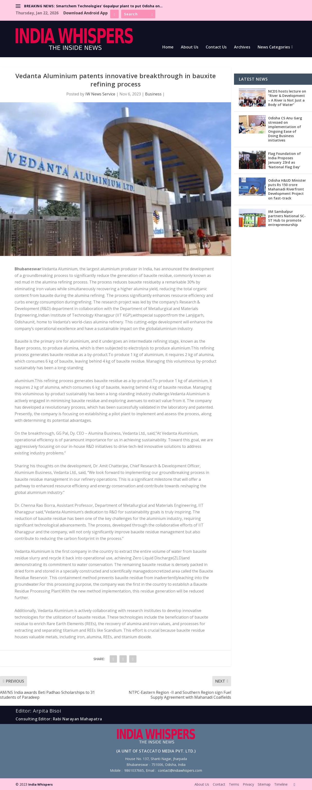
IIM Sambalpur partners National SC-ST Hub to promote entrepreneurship (287, 218)
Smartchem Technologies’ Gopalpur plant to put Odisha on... (109, 6)
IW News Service (100, 94)
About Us (189, 47)
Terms (234, 784)
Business (153, 94)
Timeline (281, 784)
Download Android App (85, 13)
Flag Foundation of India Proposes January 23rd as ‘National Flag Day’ (284, 160)
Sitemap (264, 784)
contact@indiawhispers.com (180, 770)
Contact (219, 784)
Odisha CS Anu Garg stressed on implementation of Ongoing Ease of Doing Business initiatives (285, 129)
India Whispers (40, 784)
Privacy (248, 784)
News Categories (274, 47)
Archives (242, 47)
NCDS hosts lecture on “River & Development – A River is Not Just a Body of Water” (287, 98)
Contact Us (216, 47)
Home (168, 47)
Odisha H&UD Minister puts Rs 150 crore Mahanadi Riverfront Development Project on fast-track (287, 189)
